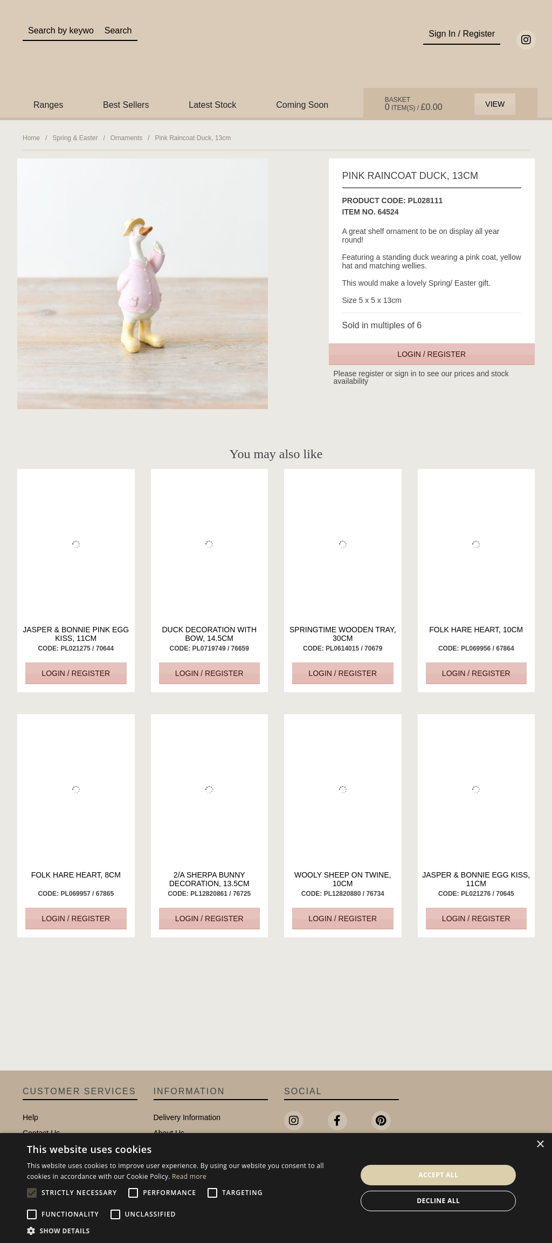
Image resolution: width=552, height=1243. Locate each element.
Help (30, 1117)
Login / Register (431, 354)
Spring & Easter (75, 138)
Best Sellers (126, 104)
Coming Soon (302, 104)
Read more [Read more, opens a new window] (189, 1176)
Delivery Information (187, 1117)
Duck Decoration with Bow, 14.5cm (209, 634)
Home (31, 138)
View (495, 104)
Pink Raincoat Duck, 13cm (193, 138)
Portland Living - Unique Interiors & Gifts (276, 52)
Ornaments (126, 138)
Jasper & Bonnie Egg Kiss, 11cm (476, 879)
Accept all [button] (438, 1174)
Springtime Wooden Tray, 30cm (342, 634)
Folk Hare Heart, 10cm (476, 629)
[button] (187, 1230)
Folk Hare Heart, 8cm (76, 875)
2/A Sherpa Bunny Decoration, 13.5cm (209, 879)
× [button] (540, 1145)
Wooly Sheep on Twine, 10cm (342, 879)
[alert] (276, 1188)
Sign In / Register (462, 33)
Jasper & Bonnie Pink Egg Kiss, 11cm (76, 634)
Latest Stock (212, 104)
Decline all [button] (438, 1200)
